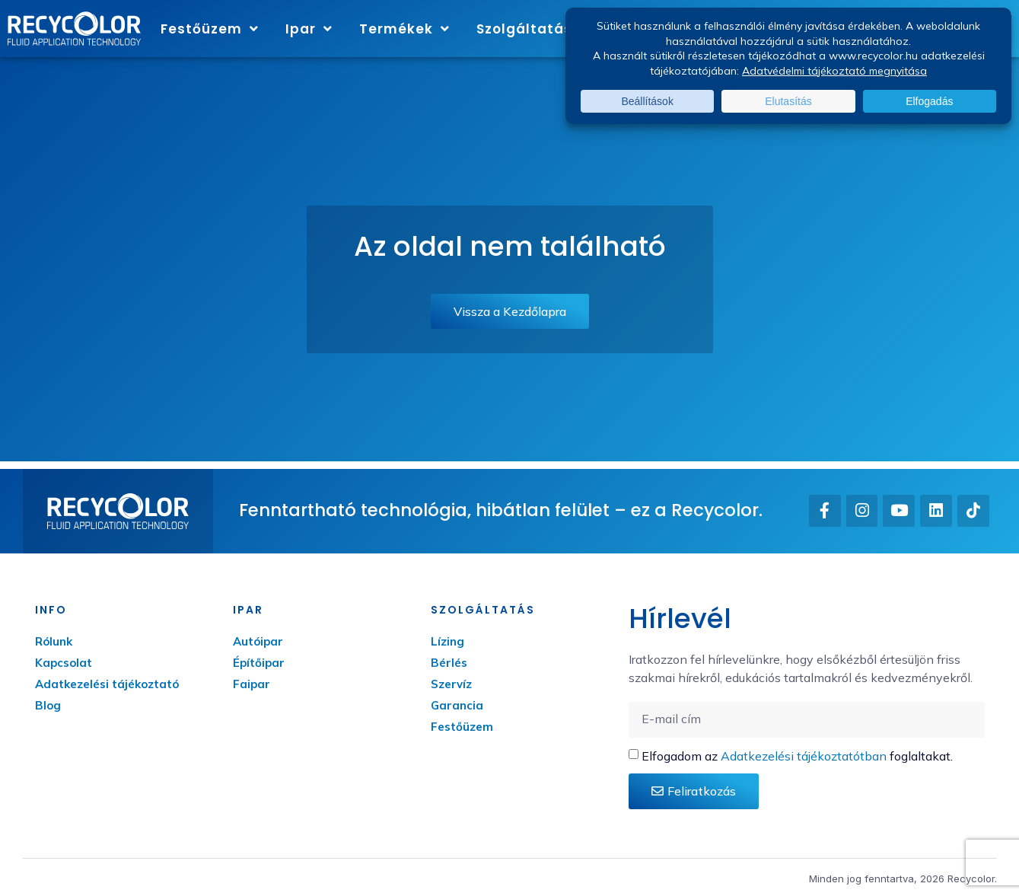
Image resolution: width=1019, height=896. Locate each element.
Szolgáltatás (532, 28)
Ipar (309, 28)
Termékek (404, 28)
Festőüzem (210, 28)
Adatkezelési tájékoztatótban (804, 756)
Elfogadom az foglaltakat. (797, 756)
